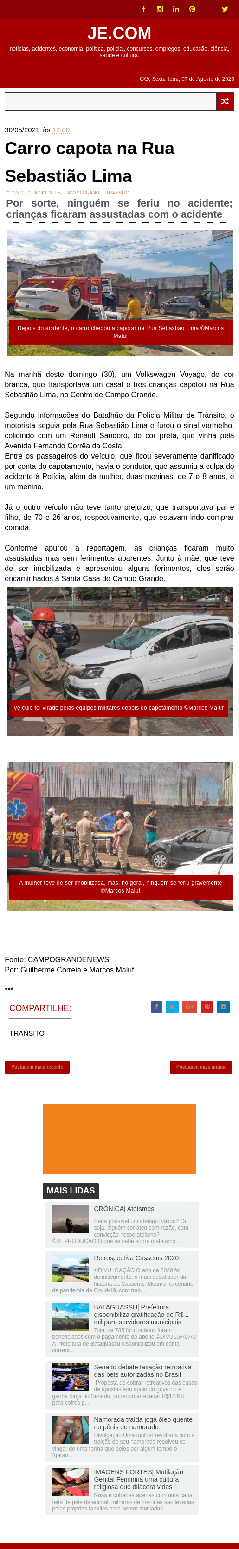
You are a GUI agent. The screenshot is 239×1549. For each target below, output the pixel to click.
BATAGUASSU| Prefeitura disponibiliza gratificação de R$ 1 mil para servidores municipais (141, 1321)
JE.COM (119, 33)
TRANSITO (117, 196)
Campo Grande (83, 196)
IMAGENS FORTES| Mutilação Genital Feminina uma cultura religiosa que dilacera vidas (138, 1486)
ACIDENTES (47, 196)
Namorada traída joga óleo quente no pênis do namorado (143, 1429)
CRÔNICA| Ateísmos (124, 1215)
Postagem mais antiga (201, 1071)
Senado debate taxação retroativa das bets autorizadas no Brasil (142, 1377)
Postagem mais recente (37, 1071)
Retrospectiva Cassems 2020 (136, 1264)
